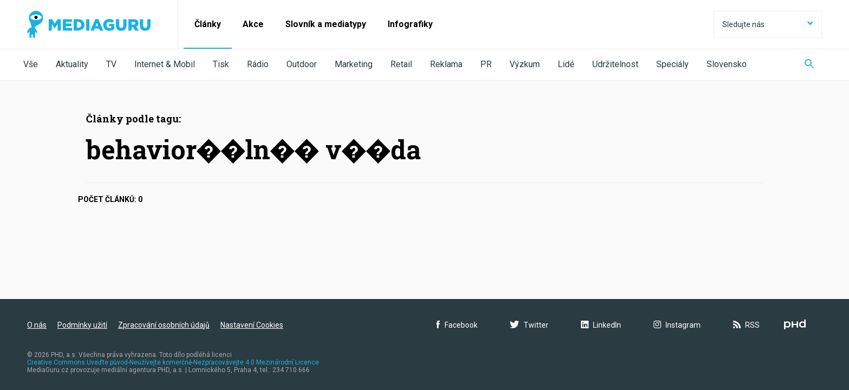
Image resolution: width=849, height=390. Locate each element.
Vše (30, 64)
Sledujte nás (767, 24)
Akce (253, 24)
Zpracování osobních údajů (164, 325)
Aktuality (72, 64)
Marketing (354, 64)
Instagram (677, 325)
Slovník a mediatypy (325, 24)
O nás (37, 325)
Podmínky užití (82, 325)
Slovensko (727, 64)
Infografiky (410, 24)
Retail (401, 64)
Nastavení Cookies (251, 325)
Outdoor (301, 64)
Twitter (529, 325)
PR (486, 64)
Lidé (566, 64)
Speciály (672, 64)
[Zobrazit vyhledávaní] (809, 64)
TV (111, 64)
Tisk (221, 64)
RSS (746, 325)
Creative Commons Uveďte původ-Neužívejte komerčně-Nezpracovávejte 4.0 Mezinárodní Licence (173, 362)
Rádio (258, 64)
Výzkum (525, 64)
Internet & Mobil (164, 64)
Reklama (446, 64)
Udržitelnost (615, 64)
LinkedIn (601, 325)
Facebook (457, 325)
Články (207, 24)
